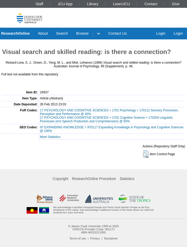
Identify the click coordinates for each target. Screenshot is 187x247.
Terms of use (77, 238)
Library (93, 4)
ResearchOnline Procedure (94, 179)
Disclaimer (111, 238)
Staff (39, 4)
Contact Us (117, 33)
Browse (82, 33)
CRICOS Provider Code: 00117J (93, 229)
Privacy (95, 238)
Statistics (127, 179)
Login (160, 33)
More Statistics (50, 137)
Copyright (60, 179)
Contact (151, 4)
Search (62, 33)
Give (176, 4)
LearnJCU (121, 4)
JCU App (65, 4)
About (43, 33)
